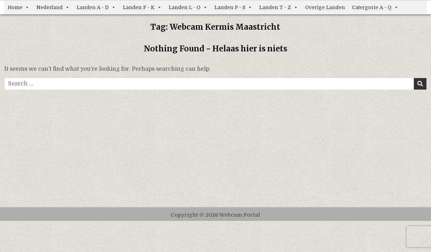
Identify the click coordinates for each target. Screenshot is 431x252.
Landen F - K (142, 7)
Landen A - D (96, 7)
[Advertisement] (215, 142)
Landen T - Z (278, 7)
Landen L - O (188, 7)
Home (18, 7)
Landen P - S (233, 7)
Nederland (53, 7)
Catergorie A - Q (375, 7)
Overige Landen (325, 7)
